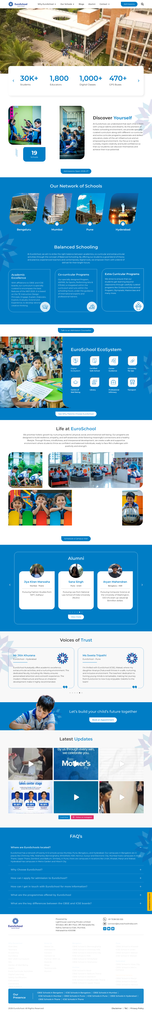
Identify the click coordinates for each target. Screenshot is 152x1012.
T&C (126, 1008)
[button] (13, 80)
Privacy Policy (137, 1008)
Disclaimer (117, 1008)
